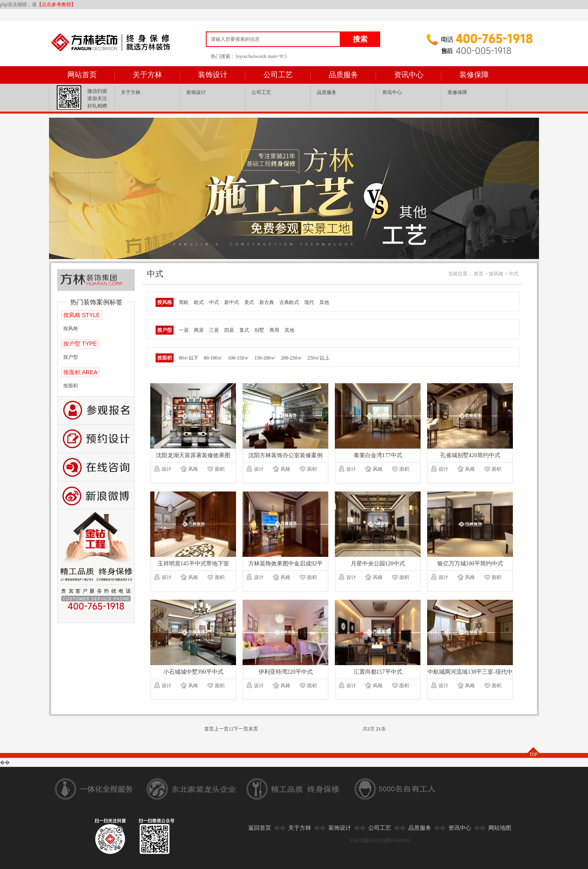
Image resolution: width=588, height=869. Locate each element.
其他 (324, 302)
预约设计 (96, 439)
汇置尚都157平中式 (378, 672)
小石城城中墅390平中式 (193, 672)
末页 (253, 729)
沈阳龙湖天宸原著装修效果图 (193, 455)
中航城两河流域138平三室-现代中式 (470, 674)
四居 (229, 330)
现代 (309, 302)
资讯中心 (408, 75)
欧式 (199, 302)
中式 (514, 274)
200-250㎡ (291, 358)
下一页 (241, 729)
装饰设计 (212, 75)
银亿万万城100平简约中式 (470, 564)
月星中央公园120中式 (378, 564)
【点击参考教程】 (56, 4)
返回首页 (259, 828)
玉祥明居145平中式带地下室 (193, 564)
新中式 (231, 302)
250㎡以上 (318, 358)
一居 (184, 330)
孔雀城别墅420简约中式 (470, 455)
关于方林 (147, 75)
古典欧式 (289, 302)
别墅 (259, 330)
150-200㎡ (265, 358)
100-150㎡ (238, 358)
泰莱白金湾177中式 (378, 455)
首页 (478, 274)
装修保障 (474, 75)
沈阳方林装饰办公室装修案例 (285, 455)
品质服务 (343, 75)
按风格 (70, 328)
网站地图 (499, 828)
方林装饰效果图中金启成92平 (285, 564)
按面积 (70, 386)
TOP (533, 752)
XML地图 (359, 840)
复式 (244, 330)
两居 (199, 330)
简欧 (184, 302)
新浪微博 (96, 495)
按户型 (70, 357)
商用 (274, 330)
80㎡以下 (188, 358)
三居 (214, 330)
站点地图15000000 (390, 840)
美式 (249, 302)
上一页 (221, 729)
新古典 (266, 302)
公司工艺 (278, 75)
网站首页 (82, 75)
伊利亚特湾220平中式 (285, 672)
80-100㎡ (213, 358)
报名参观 (96, 411)
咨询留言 (96, 467)
